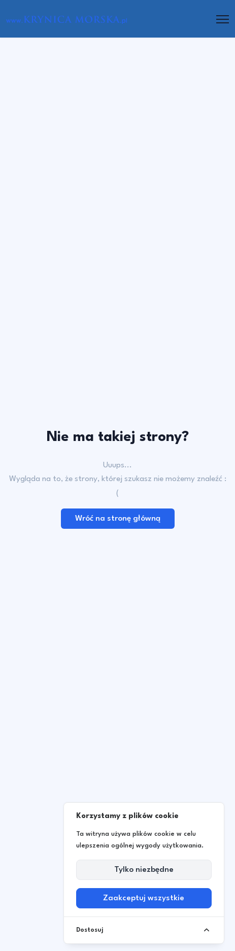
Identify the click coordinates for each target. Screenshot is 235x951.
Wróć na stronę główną (117, 519)
